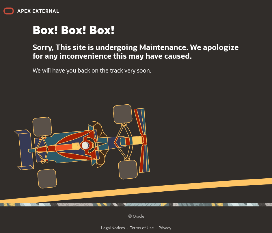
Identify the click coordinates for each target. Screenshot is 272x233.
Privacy (165, 227)
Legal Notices (113, 227)
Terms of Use (142, 227)
